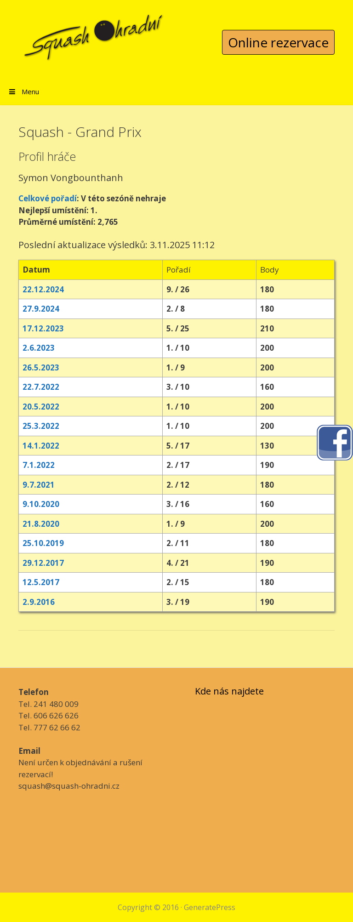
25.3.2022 (41, 426)
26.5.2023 (41, 367)
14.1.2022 (41, 445)
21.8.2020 (41, 523)
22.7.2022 (41, 386)
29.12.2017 (43, 563)
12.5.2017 (41, 582)
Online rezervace (278, 42)
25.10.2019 (43, 543)
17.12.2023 (43, 328)
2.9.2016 (39, 602)
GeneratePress (209, 907)
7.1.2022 (39, 465)
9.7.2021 (39, 484)
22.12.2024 (43, 289)
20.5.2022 (41, 406)
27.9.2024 (41, 308)
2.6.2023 (39, 347)
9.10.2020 (41, 504)
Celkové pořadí (47, 198)
